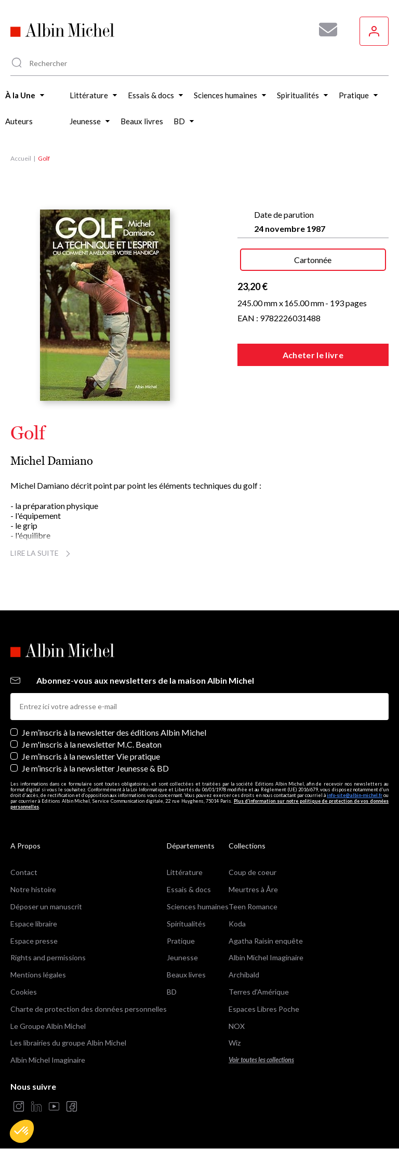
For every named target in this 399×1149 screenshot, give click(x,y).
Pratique (181, 940)
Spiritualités (186, 923)
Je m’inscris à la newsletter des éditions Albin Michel (114, 732)
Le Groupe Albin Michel (48, 1026)
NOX (237, 1026)
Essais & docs (189, 889)
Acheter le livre (313, 355)
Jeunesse (182, 957)
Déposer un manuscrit (46, 906)
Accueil (20, 158)
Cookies (23, 991)
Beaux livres (186, 974)
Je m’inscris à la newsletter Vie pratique (91, 756)
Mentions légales (38, 974)
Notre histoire (33, 889)
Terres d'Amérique (259, 991)
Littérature (185, 872)
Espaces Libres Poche (264, 1008)
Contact (23, 872)
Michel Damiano (51, 461)
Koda (237, 923)
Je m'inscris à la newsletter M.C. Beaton (92, 744)
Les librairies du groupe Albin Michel (68, 1042)
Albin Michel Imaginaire (47, 1059)
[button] (21, 1131)
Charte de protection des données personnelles (88, 1008)
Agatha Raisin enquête (266, 940)
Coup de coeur (252, 872)
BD (172, 991)
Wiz (235, 1042)
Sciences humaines (198, 906)
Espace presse (34, 940)
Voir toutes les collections (261, 1060)
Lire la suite (41, 553)
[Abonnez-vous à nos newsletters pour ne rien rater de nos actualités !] (324, 29)
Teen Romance (253, 906)
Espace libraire (33, 923)
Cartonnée (312, 260)
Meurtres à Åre (253, 889)
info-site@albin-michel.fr (354, 795)
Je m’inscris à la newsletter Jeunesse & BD (95, 768)
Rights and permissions (48, 957)
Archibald (244, 974)
